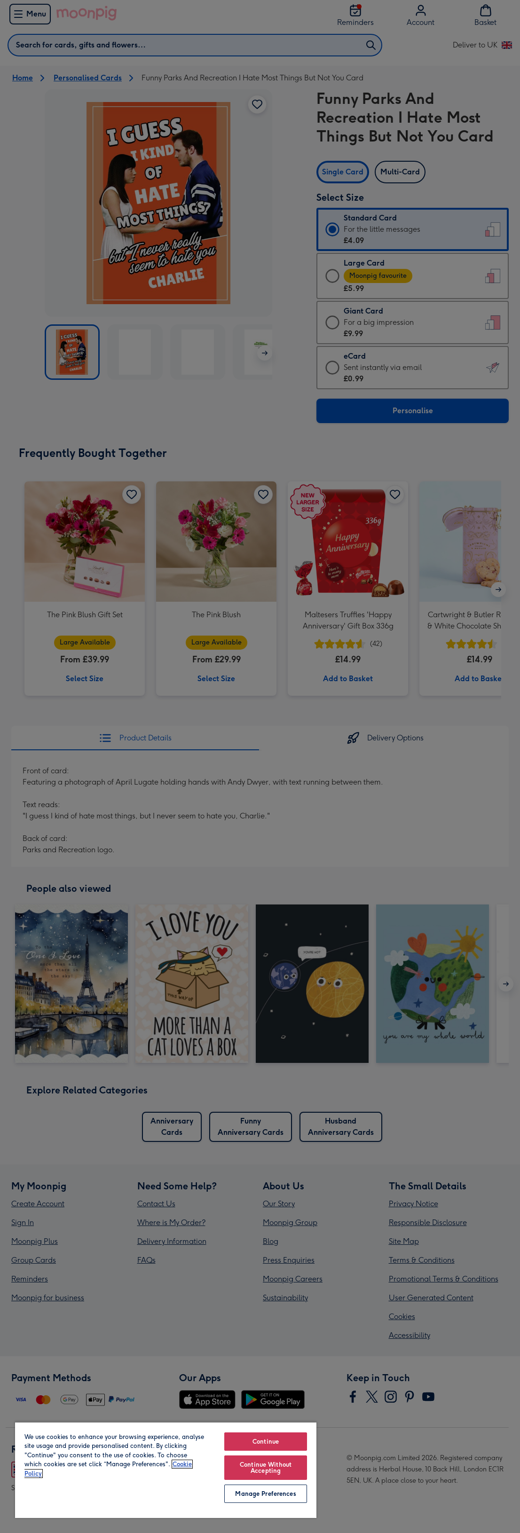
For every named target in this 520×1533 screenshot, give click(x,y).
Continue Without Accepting (266, 1467)
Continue (265, 1441)
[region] (165, 1470)
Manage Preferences (265, 1493)
